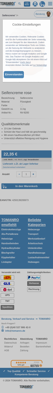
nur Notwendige (40, 65)
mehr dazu (25, 62)
